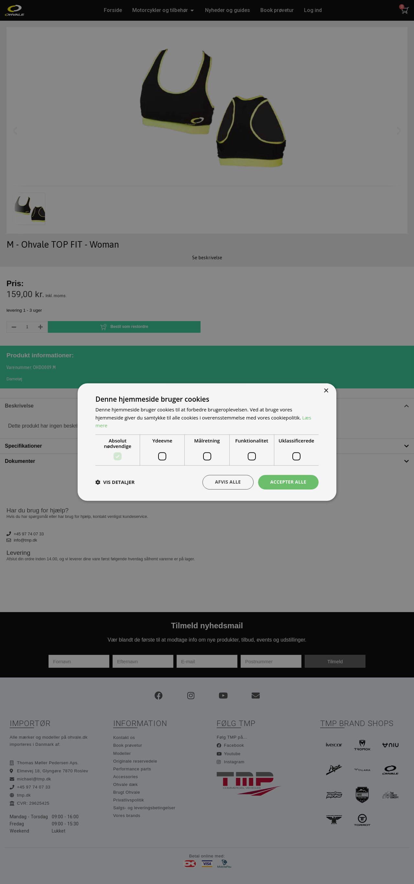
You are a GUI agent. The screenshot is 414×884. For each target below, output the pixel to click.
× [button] (325, 390)
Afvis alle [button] (228, 482)
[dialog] (207, 442)
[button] (115, 482)
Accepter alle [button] (288, 482)
